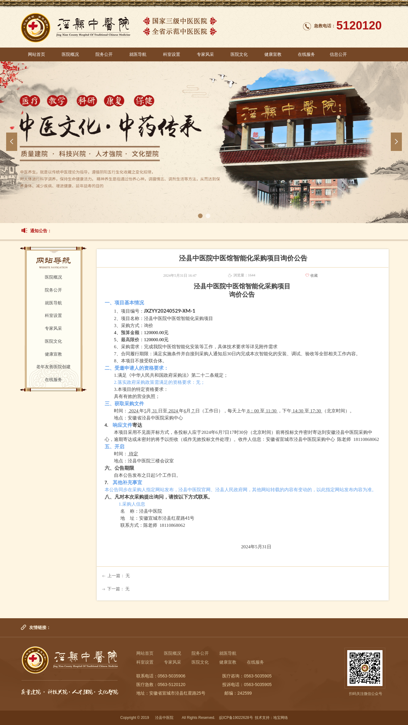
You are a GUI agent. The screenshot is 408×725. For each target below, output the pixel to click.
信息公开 (338, 54)
